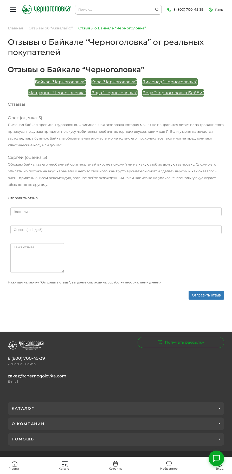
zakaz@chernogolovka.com (37, 376)
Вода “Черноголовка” (114, 92)
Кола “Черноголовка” (114, 81)
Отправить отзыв (206, 295)
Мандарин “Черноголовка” (57, 92)
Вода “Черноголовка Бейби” (173, 92)
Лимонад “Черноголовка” (169, 81)
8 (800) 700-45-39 (188, 9)
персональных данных (143, 282)
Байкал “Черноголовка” (60, 81)
